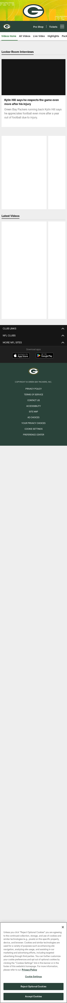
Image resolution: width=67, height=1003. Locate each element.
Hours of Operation (33, 648)
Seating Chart (33, 812)
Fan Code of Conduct (33, 818)
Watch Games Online (33, 605)
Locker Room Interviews (33, 580)
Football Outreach (33, 766)
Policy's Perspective (33, 521)
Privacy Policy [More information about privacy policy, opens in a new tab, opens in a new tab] (29, 969)
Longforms (33, 515)
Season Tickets (33, 852)
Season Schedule (33, 719)
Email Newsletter (33, 546)
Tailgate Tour (33, 747)
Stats (33, 481)
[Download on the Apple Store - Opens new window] (21, 906)
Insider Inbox (33, 503)
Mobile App (34, 540)
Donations (33, 760)
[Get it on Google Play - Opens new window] (44, 907)
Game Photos (33, 620)
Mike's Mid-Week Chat (34, 528)
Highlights (33, 561)
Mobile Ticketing (33, 865)
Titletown (33, 698)
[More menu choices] (62, 26)
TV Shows (33, 599)
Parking (33, 654)
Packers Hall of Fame (33, 667)
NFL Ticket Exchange (33, 877)
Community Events (33, 753)
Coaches (33, 463)
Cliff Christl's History (33, 509)
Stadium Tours (33, 660)
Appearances (34, 741)
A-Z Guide (33, 636)
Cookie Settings (33, 976)
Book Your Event (33, 673)
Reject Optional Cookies (33, 986)
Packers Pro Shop (33, 685)
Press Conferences (33, 586)
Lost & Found (33, 704)
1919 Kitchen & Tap (33, 692)
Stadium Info (33, 642)
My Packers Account (33, 846)
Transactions (33, 469)
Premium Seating (33, 859)
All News (33, 534)
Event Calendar (33, 726)
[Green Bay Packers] (33, 922)
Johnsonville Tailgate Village (33, 825)
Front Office (33, 487)
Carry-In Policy (34, 806)
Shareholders (33, 778)
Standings (33, 475)
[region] (33, 962)
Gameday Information (33, 794)
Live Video (33, 574)
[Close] (63, 927)
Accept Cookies (33, 996)
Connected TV (33, 568)
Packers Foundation (33, 772)
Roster (33, 456)
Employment (33, 679)
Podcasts (33, 592)
